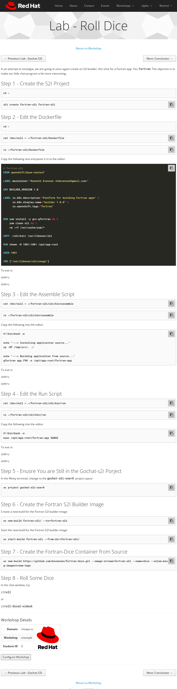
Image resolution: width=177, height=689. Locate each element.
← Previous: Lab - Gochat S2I (23, 58)
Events (105, 6)
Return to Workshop (88, 48)
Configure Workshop (16, 651)
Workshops (125, 6)
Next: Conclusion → (160, 58)
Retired (166, 6)
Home (59, 6)
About (73, 6)
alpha (147, 6)
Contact (89, 6)
